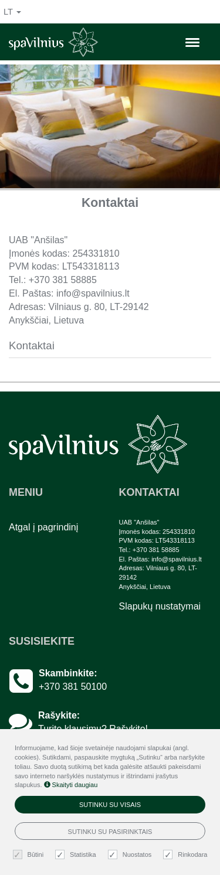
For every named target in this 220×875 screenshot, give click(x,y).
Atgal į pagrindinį (43, 527)
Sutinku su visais (110, 804)
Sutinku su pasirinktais (110, 831)
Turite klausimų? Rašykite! (93, 729)
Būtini (30, 855)
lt (12, 11)
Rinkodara (186, 855)
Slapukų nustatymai (160, 606)
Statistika (77, 855)
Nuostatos (131, 855)
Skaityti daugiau (71, 784)
